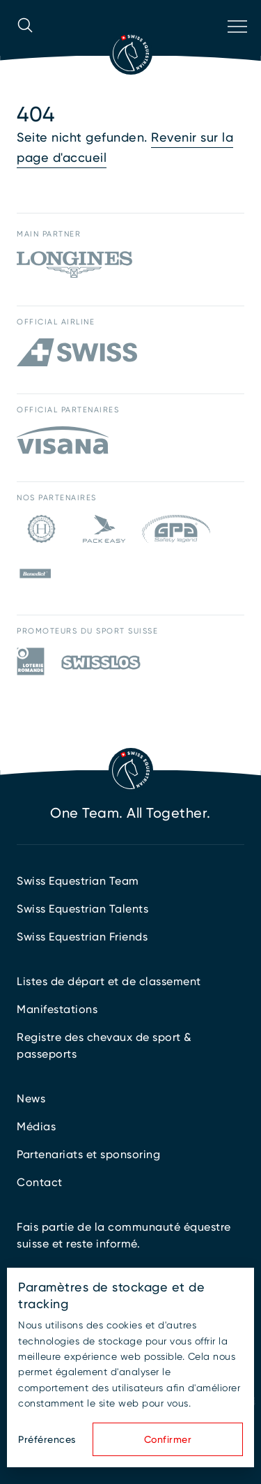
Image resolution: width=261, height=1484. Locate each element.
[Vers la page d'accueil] (130, 53)
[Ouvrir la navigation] (236, 45)
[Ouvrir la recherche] (25, 45)
